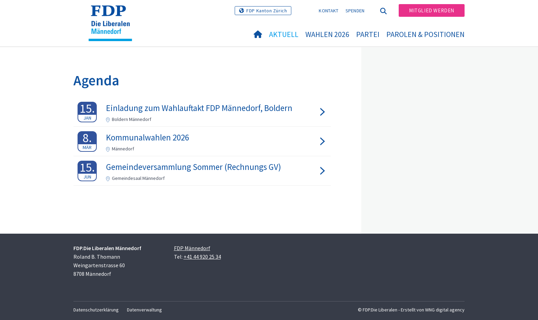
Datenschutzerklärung (96, 310)
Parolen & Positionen (425, 34)
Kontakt (328, 11)
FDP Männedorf (192, 248)
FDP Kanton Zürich (266, 11)
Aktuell (284, 34)
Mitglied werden (431, 10)
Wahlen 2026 (327, 34)
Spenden (355, 11)
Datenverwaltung (144, 310)
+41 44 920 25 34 (202, 256)
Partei (367, 34)
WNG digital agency (445, 310)
